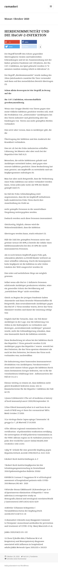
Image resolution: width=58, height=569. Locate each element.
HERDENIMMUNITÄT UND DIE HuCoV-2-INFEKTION (26, 33)
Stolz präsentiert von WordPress (16, 566)
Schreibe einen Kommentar (16, 559)
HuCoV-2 (26, 556)
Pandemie (34, 556)
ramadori (11, 6)
